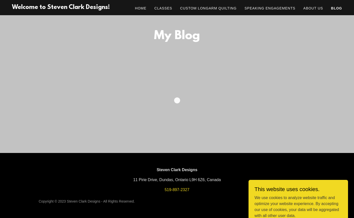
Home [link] (141, 8)
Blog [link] (336, 8)
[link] (61, 7)
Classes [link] (163, 8)
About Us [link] (313, 8)
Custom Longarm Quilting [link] (208, 8)
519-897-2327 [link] (177, 190)
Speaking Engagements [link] (270, 8)
